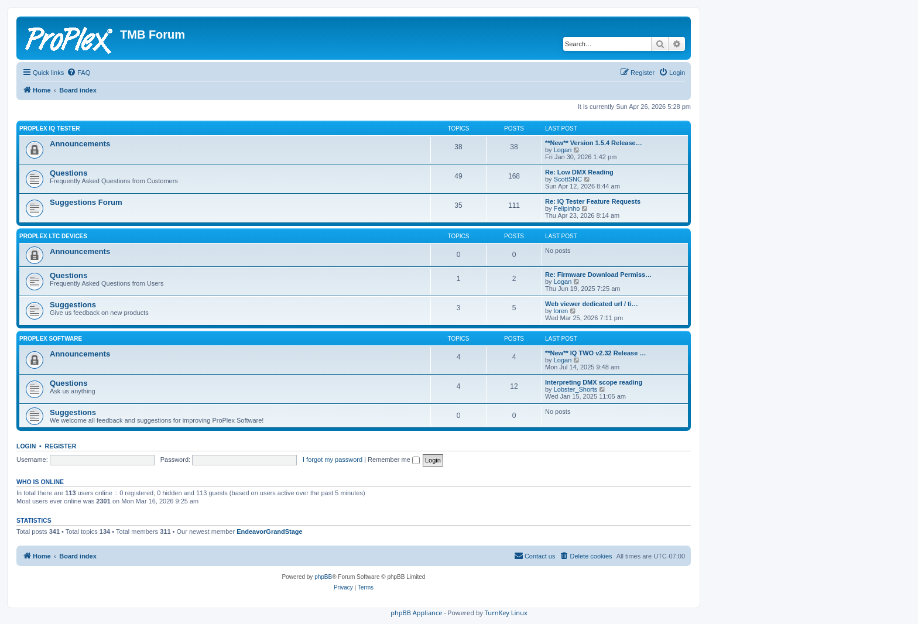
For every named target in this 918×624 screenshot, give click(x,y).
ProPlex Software (50, 338)
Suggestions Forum (86, 202)
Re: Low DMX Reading (579, 172)
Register (61, 446)
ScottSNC (568, 179)
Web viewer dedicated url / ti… (591, 303)
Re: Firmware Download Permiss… (598, 274)
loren (561, 310)
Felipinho (567, 208)
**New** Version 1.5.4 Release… (593, 142)
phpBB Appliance (416, 612)
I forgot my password (332, 459)
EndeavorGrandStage (269, 531)
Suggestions (73, 304)
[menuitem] (78, 73)
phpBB (323, 577)
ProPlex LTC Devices (53, 236)
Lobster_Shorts (576, 389)
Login (26, 446)
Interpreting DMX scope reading (593, 382)
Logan (563, 149)
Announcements (80, 143)
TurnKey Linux (506, 612)
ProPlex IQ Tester (49, 128)
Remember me (394, 459)
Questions (68, 173)
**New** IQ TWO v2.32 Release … (595, 352)
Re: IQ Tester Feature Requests (592, 201)
